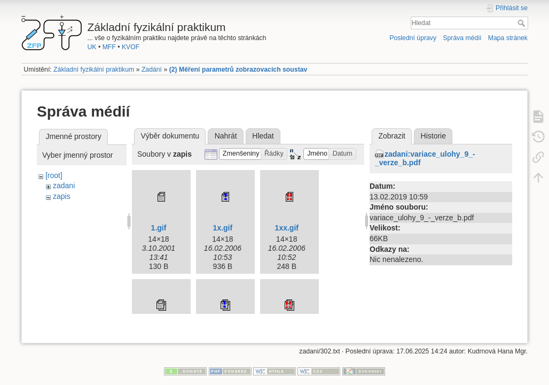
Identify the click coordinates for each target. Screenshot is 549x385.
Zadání (152, 69)
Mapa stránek (508, 38)
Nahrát (226, 136)
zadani (64, 185)
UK (92, 47)
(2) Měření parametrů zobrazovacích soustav (238, 69)
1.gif (159, 228)
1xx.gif (287, 228)
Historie (433, 136)
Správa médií (462, 38)
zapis (61, 196)
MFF (109, 47)
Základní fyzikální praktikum (93, 69)
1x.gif (223, 228)
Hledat (522, 23)
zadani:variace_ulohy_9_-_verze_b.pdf (425, 158)
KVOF (130, 47)
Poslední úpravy (412, 38)
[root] (53, 175)
